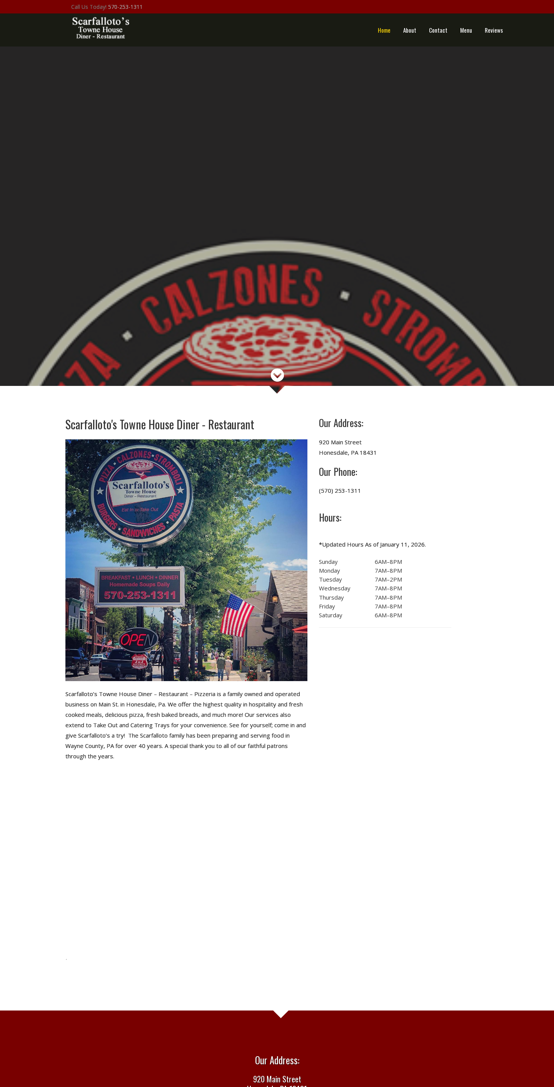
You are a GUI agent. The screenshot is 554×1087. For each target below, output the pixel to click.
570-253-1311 (125, 6)
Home (384, 30)
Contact (438, 30)
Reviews (494, 30)
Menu (466, 30)
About (409, 30)
